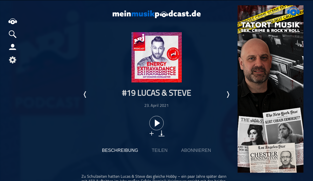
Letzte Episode (85, 94)
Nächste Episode (228, 94)
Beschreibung (120, 150)
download (161, 133)
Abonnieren (196, 150)
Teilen (159, 150)
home (13, 21)
